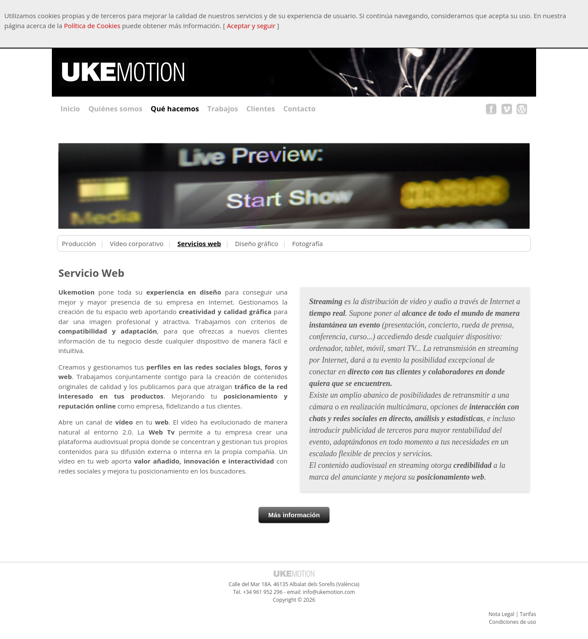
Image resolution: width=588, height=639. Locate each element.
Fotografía (307, 243)
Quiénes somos (115, 109)
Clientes (260, 109)
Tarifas (528, 614)
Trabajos (223, 109)
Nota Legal (501, 614)
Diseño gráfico (256, 243)
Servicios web (199, 243)
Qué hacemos (175, 109)
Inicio (70, 109)
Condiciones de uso (512, 622)
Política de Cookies (92, 25)
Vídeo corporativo (136, 243)
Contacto (299, 109)
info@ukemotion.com (329, 592)
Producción (79, 243)
